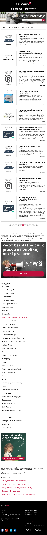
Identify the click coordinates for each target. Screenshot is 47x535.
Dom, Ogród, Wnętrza (9, 304)
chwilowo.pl (8, 139)
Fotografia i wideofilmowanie (12, 321)
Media (4, 352)
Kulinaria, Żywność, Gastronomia (13, 342)
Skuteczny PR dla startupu (11, 491)
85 (20, 225)
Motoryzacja (6, 359)
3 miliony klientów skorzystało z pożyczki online (29, 92)
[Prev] (10, 225)
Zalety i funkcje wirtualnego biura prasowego (17, 488)
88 (27, 225)
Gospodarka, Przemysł (10, 328)
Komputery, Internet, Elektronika (13, 338)
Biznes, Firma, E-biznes (10, 290)
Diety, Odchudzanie (8, 300)
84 (18, 225)
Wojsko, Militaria (7, 424)
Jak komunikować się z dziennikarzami (15, 484)
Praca (4, 376)
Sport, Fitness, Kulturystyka (11, 397)
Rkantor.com (8, 84)
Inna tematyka (7, 428)
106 (33, 225)
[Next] (37, 225)
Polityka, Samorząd (8, 372)
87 (25, 225)
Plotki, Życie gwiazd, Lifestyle (12, 369)
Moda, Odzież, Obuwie (9, 355)
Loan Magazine (8, 119)
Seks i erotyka (7, 393)
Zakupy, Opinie (7, 414)
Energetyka (6, 314)
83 (16, 225)
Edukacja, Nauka (7, 307)
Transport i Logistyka (9, 403)
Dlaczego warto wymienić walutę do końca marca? (30, 179)
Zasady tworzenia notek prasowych (14, 481)
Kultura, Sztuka (7, 345)
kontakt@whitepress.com (32, 522)
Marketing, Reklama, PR (10, 348)
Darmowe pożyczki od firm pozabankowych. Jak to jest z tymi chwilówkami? (29, 199)
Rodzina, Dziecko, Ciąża (10, 390)
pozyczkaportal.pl (8, 44)
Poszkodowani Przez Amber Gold (8, 60)
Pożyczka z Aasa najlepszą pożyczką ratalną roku (30, 111)
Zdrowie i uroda (7, 417)
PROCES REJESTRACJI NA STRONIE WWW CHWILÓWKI (32, 163)
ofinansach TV (9, 104)
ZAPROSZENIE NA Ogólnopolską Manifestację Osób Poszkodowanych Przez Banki (30, 53)
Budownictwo (6, 297)
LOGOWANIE (32, 9)
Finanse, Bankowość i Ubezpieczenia (8, 37)
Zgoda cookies (5, 520)
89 (29, 225)
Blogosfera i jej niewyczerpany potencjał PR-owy (18, 494)
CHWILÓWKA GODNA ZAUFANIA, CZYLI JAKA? (31, 147)
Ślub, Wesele (6, 407)
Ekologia (5, 310)
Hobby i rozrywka (8, 331)
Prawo (4, 379)
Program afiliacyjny (7, 516)
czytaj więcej (42, 45)
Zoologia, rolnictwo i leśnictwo (12, 421)
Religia (4, 386)
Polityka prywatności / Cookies (10, 514)
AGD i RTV (5, 286)
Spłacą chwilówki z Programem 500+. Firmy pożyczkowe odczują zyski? (31, 128)
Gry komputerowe (8, 324)
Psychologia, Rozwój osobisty (12, 383)
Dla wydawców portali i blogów (10, 518)
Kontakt (3, 510)
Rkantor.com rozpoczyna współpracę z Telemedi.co (31, 72)
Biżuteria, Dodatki (8, 293)
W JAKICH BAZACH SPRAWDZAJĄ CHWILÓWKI (29, 35)
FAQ (2, 512)
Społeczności (6, 400)
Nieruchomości (7, 366)
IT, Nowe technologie (9, 335)
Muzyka (4, 362)
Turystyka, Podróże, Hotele (11, 410)
